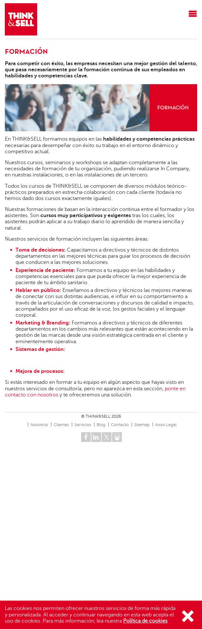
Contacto (120, 425)
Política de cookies (145, 621)
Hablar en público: (39, 290)
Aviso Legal (165, 425)
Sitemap (142, 425)
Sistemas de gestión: (40, 349)
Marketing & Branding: (44, 323)
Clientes (61, 425)
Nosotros (39, 425)
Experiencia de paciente (45, 270)
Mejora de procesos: (40, 371)
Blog (101, 425)
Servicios (82, 425)
